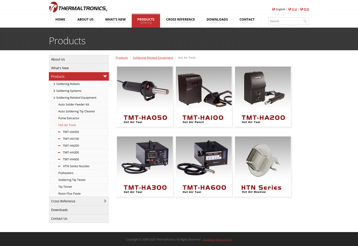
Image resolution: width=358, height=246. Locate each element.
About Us (58, 59)
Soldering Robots (66, 84)
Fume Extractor (68, 118)
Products (57, 76)
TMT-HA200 (66, 145)
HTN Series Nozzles (71, 166)
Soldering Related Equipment (74, 97)
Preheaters (66, 173)
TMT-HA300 (66, 152)
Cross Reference (63, 201)
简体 (294, 9)
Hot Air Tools (67, 125)
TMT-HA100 (66, 139)
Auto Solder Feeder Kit (73, 104)
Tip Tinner (65, 187)
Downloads (59, 210)
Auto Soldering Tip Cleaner (76, 111)
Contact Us (59, 218)
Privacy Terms (224, 239)
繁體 (306, 9)
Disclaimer (209, 239)
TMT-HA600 (66, 159)
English (281, 9)
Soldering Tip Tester (72, 180)
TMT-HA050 (66, 132)
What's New (60, 68)
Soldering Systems (67, 91)
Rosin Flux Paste (69, 193)
